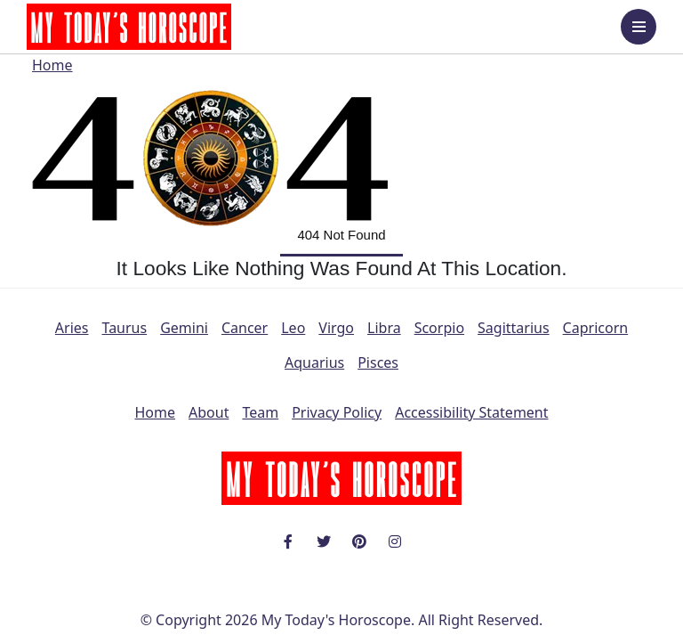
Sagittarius (514, 328)
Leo (293, 328)
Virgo (336, 328)
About (209, 412)
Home (52, 65)
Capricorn (596, 328)
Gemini (184, 328)
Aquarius (314, 362)
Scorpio (439, 328)
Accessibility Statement (471, 412)
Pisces (378, 362)
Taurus (125, 328)
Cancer (244, 328)
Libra (384, 328)
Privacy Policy (337, 412)
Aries (72, 328)
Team (260, 412)
